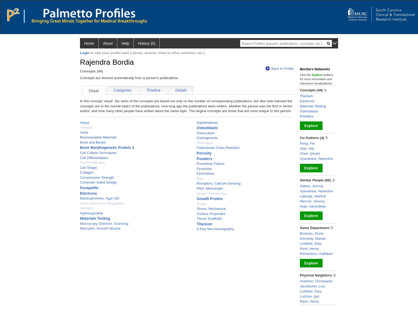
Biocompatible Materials (98, 137)
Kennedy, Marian (313, 239)
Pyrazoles (204, 169)
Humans (86, 208)
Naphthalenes (207, 123)
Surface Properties (211, 214)
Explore (311, 126)
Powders (204, 159)
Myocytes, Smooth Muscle (100, 228)
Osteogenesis (207, 138)
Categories (123, 90)
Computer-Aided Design (98, 182)
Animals (86, 127)
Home (89, 43)
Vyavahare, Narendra (316, 159)
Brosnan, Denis (312, 233)
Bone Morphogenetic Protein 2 (107, 147)
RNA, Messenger (210, 188)
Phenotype (205, 143)
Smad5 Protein (210, 199)
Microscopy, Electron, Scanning (104, 224)
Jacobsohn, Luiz (312, 286)
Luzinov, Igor (309, 296)
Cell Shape (88, 168)
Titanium (204, 224)
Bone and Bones (93, 142)
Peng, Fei (307, 143)
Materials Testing (95, 218)
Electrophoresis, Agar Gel (99, 198)
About (108, 43)
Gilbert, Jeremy (311, 186)
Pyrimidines (206, 174)
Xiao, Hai (307, 148)
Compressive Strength (97, 178)
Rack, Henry (309, 249)
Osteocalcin (206, 133)
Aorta (84, 132)
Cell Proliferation (92, 163)
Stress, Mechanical (211, 209)
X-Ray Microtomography (215, 229)
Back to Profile (280, 69)
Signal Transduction (212, 193)
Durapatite (89, 188)
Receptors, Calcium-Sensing (219, 183)
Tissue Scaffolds (209, 219)
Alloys (84, 123)
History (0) (146, 43)
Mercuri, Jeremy (312, 201)
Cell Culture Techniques (98, 153)
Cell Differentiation (94, 158)
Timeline (153, 90)
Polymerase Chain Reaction (218, 148)
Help (125, 43)
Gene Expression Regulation (102, 203)
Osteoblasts (207, 128)
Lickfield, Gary (311, 244)
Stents (202, 204)
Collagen (87, 172)
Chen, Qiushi (310, 154)
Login (84, 53)
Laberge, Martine (313, 196)
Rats (200, 179)
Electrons (88, 193)
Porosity (204, 153)
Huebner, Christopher (316, 281)
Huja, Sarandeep (313, 206)
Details (181, 90)
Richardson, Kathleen (316, 254)
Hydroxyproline (91, 213)
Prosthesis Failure (210, 164)
